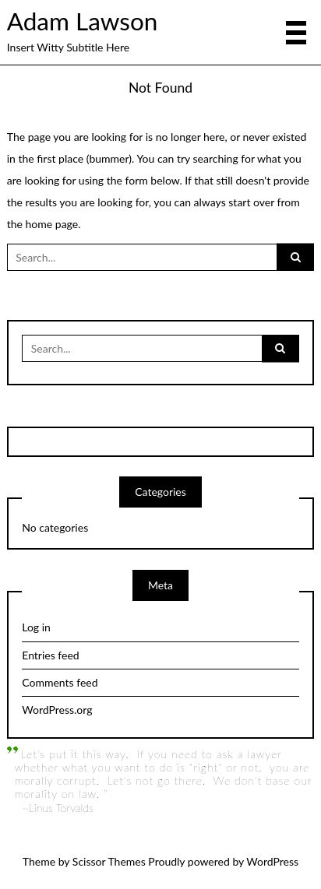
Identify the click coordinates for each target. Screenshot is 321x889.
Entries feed (50, 655)
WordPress (272, 861)
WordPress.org (57, 709)
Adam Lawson (82, 21)
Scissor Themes (109, 861)
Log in (36, 627)
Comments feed (59, 682)
